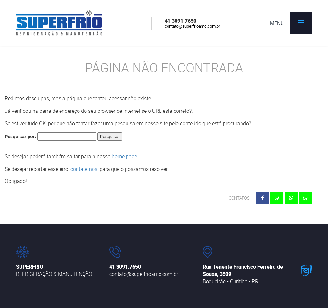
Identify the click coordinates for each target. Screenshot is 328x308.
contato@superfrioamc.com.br (192, 26)
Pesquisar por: (20, 136)
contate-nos (83, 168)
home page (124, 156)
